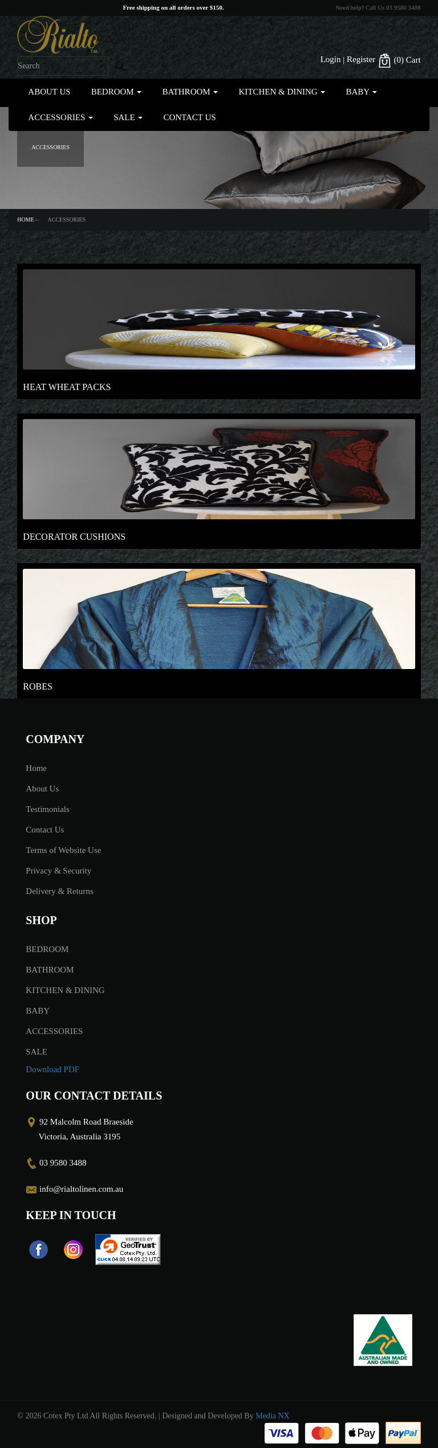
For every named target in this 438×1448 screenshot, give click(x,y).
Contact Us (189, 117)
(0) (399, 61)
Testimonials (47, 809)
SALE (128, 117)
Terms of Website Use (63, 850)
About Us (49, 91)
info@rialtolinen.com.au (81, 1188)
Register (361, 59)
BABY (361, 91)
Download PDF (52, 1069)
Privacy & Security (58, 870)
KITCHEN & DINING (281, 91)
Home (25, 219)
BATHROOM (190, 91)
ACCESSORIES (60, 117)
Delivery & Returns (59, 891)
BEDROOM (116, 91)
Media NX (273, 1416)
